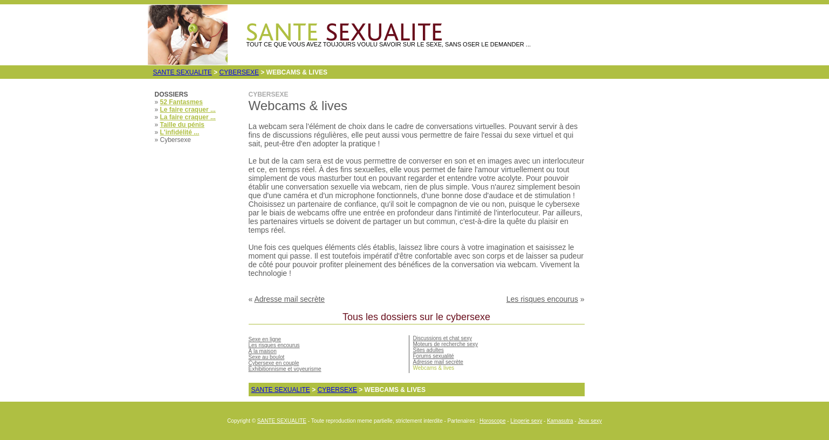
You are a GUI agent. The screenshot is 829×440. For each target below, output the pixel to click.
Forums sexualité (433, 356)
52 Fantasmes (181, 102)
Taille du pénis (182, 124)
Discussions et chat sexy (442, 338)
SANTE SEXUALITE (182, 72)
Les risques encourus (542, 299)
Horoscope (492, 421)
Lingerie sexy (526, 421)
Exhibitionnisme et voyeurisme (285, 369)
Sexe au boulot (267, 357)
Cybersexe (239, 72)
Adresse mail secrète (289, 299)
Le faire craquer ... (188, 109)
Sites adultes (428, 350)
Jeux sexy (589, 421)
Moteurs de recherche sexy (445, 344)
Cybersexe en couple (274, 363)
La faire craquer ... (188, 117)
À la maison (263, 351)
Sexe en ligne (265, 339)
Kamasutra (560, 421)
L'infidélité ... (180, 132)
